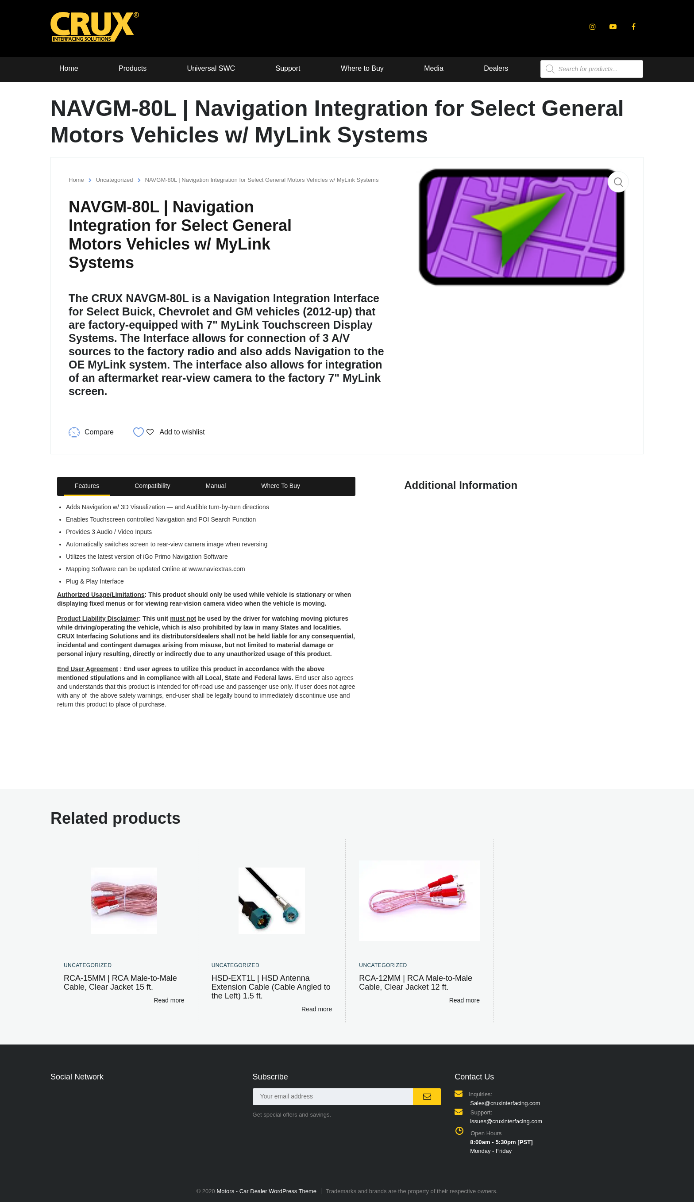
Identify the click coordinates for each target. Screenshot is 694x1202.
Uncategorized (114, 180)
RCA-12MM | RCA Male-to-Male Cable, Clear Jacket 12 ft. (415, 982)
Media (434, 68)
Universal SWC (211, 68)
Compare (99, 432)
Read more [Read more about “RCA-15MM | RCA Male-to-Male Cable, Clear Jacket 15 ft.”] (169, 1000)
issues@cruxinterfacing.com (506, 1121)
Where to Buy (362, 68)
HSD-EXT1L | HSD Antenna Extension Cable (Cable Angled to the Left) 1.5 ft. (271, 987)
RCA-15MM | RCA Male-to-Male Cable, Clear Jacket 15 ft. (120, 982)
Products (133, 68)
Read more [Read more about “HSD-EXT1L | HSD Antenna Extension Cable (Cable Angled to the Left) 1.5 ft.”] (316, 1009)
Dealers (497, 68)
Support (288, 68)
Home (68, 68)
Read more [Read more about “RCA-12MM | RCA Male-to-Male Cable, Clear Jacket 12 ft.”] (464, 1000)
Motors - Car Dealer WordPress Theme (266, 1191)
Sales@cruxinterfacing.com (505, 1103)
